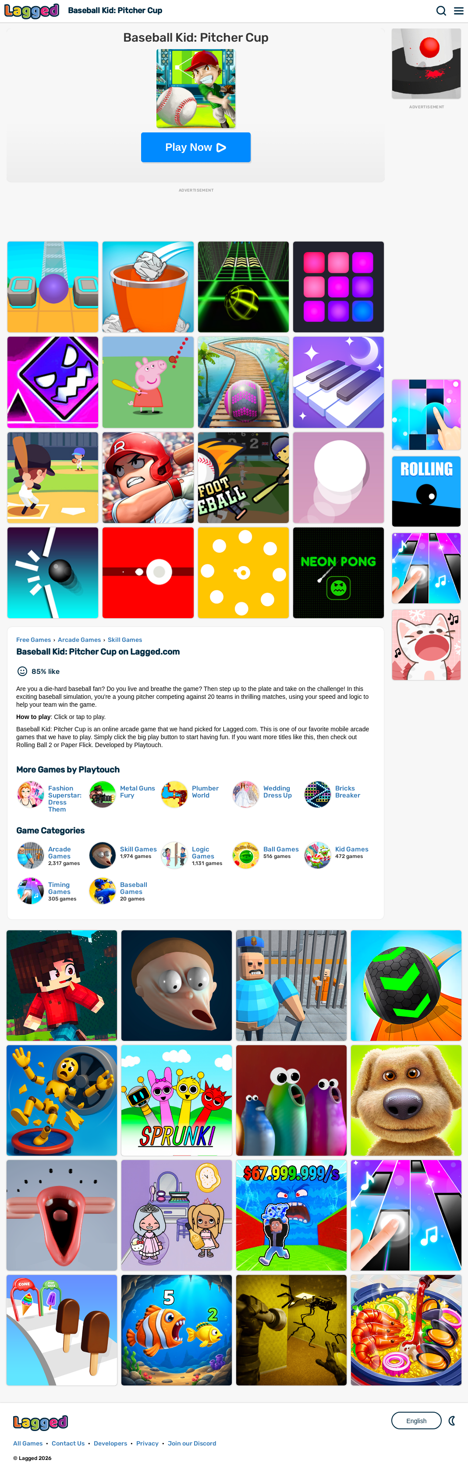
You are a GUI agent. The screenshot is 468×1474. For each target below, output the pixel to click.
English (417, 1420)
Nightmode (452, 1420)
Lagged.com (41, 1423)
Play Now (188, 147)
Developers (110, 1443)
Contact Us (68, 1443)
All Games (28, 1443)
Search (441, 11)
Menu (459, 11)
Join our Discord (192, 1443)
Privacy (147, 1443)
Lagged (32, 11)
